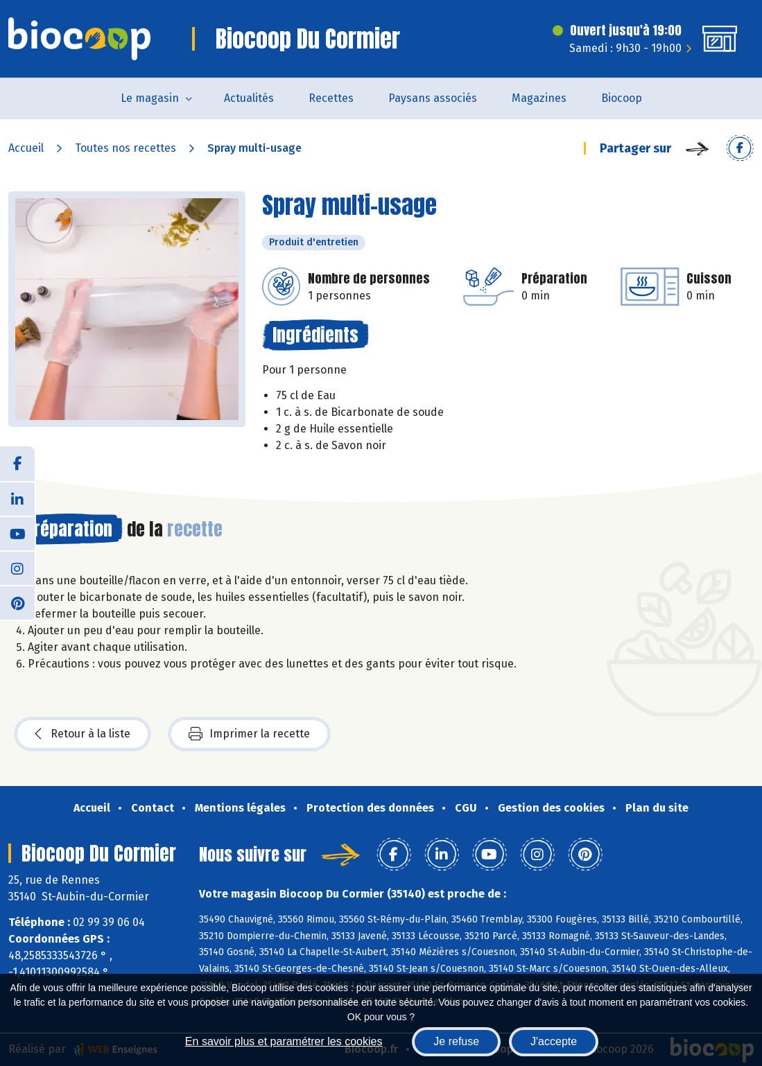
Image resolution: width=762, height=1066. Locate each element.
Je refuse (456, 1041)
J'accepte (553, 1041)
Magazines (539, 98)
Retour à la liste (82, 734)
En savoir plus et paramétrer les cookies (284, 1041)
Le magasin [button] (150, 98)
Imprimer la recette (249, 734)
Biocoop (621, 98)
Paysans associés (432, 98)
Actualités (249, 98)
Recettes (331, 98)
